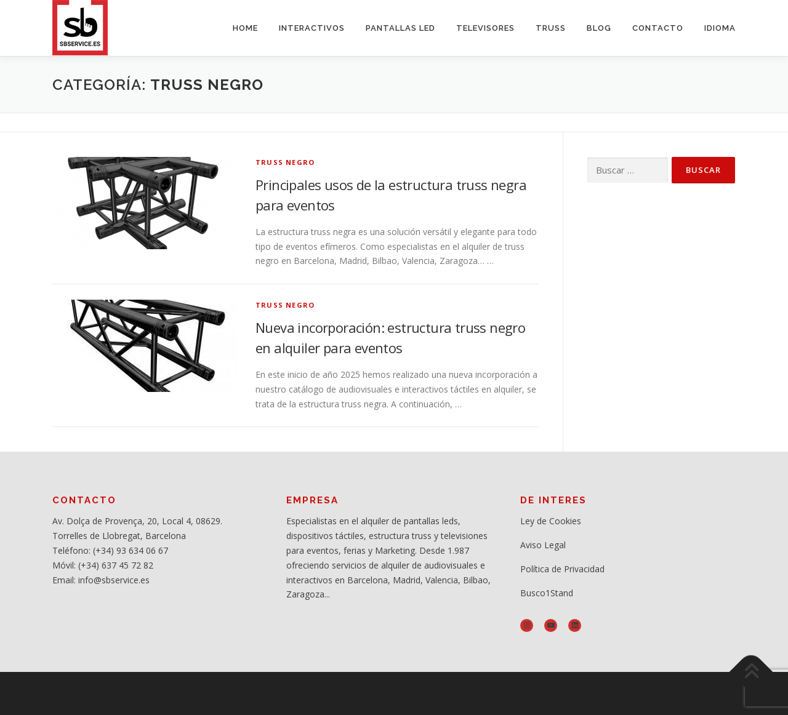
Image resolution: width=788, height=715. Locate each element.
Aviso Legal (543, 545)
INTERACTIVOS (312, 28)
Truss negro (285, 162)
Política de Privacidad (562, 569)
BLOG (599, 28)
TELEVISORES (485, 28)
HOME (245, 28)
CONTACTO (657, 28)
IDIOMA (720, 28)
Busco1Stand (546, 593)
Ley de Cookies (550, 521)
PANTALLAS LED (400, 28)
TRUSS (551, 28)
